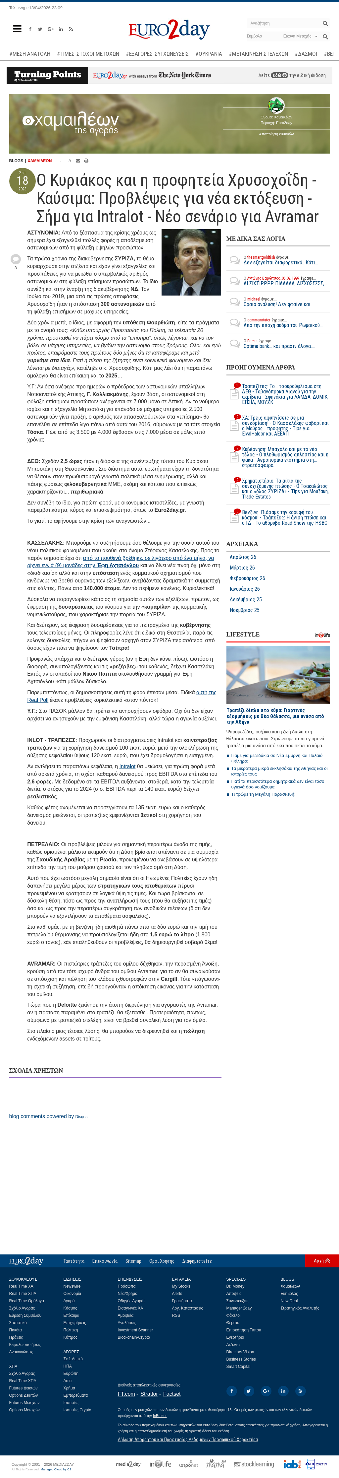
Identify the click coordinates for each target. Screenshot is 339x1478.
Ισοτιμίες (71, 1402)
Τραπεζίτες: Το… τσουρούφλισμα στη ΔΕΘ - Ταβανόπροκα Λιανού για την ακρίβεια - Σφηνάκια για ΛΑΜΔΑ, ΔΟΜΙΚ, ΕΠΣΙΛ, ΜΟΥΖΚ (277, 394)
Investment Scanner (135, 1330)
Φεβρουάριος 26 (247, 578)
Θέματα (233, 1322)
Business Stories (241, 1359)
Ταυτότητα (74, 1261)
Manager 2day (239, 1308)
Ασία (68, 1380)
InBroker (160, 1416)
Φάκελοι (233, 1315)
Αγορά (69, 1301)
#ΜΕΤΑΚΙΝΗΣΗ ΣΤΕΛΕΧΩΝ (258, 53)
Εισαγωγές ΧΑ (130, 1308)
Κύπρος (70, 1337)
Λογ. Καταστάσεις (187, 1308)
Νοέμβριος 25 (245, 610)
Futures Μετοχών (24, 1402)
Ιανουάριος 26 (245, 589)
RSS (176, 1315)
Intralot (127, 766)
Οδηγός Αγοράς (132, 1301)
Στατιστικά (18, 1322)
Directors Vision (240, 1352)
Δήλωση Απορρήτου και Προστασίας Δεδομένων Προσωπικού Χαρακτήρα (188, 1439)
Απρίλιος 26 (243, 557)
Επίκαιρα (71, 1315)
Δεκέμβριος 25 (246, 599)
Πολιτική (71, 1330)
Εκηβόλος (289, 1293)
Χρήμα (69, 1388)
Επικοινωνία (105, 1261)
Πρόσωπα (127, 1286)
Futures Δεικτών (23, 1388)
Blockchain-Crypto (134, 1337)
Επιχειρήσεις (75, 1322)
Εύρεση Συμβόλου (25, 1315)
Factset (171, 1394)
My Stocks (181, 1286)
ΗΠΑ (68, 1366)
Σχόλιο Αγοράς (22, 1308)
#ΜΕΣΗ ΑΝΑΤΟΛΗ (29, 53)
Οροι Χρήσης (161, 1261)
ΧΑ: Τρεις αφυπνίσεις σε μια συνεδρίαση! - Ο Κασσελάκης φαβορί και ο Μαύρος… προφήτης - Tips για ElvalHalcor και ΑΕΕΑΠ (277, 426)
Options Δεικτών (23, 1395)
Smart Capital (238, 1366)
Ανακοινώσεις (21, 1352)
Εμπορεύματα (76, 1395)
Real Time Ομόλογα (26, 1301)
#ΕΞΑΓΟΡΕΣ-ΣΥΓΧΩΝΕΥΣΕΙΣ (157, 53)
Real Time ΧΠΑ (22, 1293)
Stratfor (149, 1394)
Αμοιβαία (126, 1315)
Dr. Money (235, 1286)
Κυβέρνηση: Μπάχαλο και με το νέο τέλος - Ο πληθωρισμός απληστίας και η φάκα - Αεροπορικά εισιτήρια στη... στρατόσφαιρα (277, 457)
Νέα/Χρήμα (128, 1293)
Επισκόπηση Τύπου (243, 1330)
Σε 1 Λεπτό (73, 1359)
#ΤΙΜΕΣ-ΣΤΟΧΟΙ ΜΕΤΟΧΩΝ (88, 53)
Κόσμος (70, 1308)
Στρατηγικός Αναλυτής (300, 1308)
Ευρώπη (71, 1373)
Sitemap (133, 1261)
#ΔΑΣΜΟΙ (306, 53)
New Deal (289, 1301)
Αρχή (319, 1261)
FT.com (126, 1394)
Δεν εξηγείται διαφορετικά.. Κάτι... (272, 260)
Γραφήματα (182, 1301)
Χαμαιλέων (290, 1286)
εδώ (279, 75)
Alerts (177, 1293)
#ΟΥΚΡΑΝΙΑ (208, 53)
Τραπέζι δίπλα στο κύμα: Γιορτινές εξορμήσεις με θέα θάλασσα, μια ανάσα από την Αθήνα (275, 716)
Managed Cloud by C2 (55, 1469)
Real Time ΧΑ (21, 1286)
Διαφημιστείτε (197, 1261)
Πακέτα (15, 1330)
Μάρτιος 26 (242, 568)
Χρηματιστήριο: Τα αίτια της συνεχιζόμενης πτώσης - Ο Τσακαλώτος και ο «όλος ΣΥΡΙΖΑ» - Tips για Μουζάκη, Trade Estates (277, 489)
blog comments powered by (48, 1116)
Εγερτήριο (235, 1337)
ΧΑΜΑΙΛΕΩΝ (40, 161)
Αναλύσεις (127, 1322)
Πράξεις (16, 1337)
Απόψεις (233, 1293)
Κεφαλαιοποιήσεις (25, 1344)
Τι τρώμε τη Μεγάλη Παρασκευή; (263, 794)
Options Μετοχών (24, 1410)
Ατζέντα (233, 1344)
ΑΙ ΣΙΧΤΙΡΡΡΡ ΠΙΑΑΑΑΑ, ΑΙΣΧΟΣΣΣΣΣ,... (276, 281)
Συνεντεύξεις (237, 1301)
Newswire (72, 1286)
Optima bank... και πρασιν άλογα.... (270, 343)
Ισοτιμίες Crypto (77, 1410)
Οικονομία (72, 1293)
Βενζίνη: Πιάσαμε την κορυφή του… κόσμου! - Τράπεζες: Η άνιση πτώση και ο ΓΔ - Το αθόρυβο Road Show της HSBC (276, 518)
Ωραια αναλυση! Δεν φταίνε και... (270, 302)
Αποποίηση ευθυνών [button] (276, 134)
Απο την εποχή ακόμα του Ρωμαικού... (274, 322)
